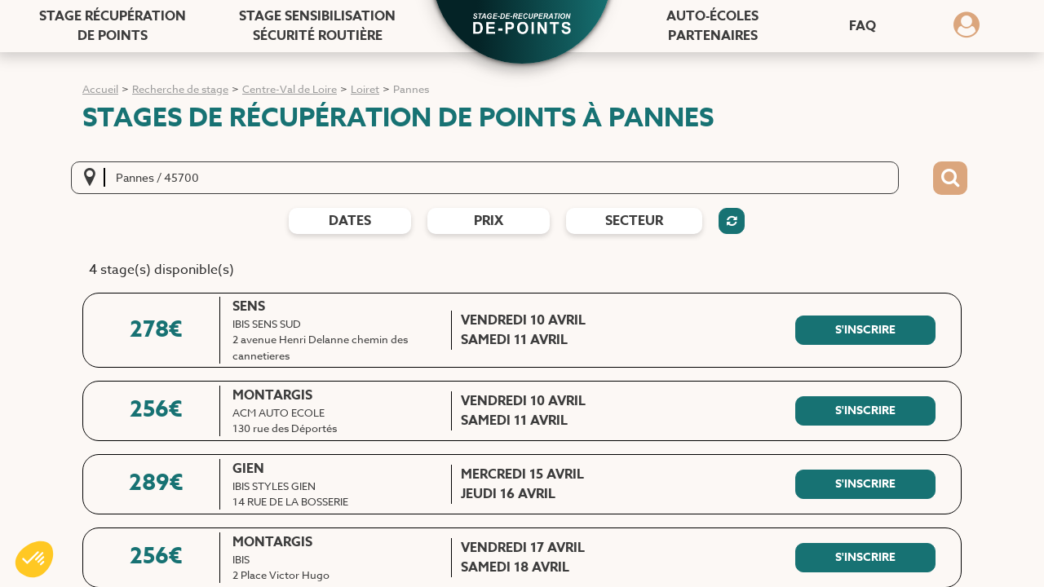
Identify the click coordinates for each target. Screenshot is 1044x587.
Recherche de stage (180, 89)
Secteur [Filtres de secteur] (634, 221)
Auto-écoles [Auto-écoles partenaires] (712, 26)
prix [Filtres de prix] (488, 221)
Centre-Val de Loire (289, 89)
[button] (522, 25)
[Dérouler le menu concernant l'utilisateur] (966, 30)
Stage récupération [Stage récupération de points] (112, 26)
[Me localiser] (94, 177)
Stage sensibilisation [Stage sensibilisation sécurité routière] (317, 26)
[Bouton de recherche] (950, 178)
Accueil (100, 89)
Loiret (365, 89)
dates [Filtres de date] (350, 221)
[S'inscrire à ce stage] (865, 330)
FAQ (862, 26)
